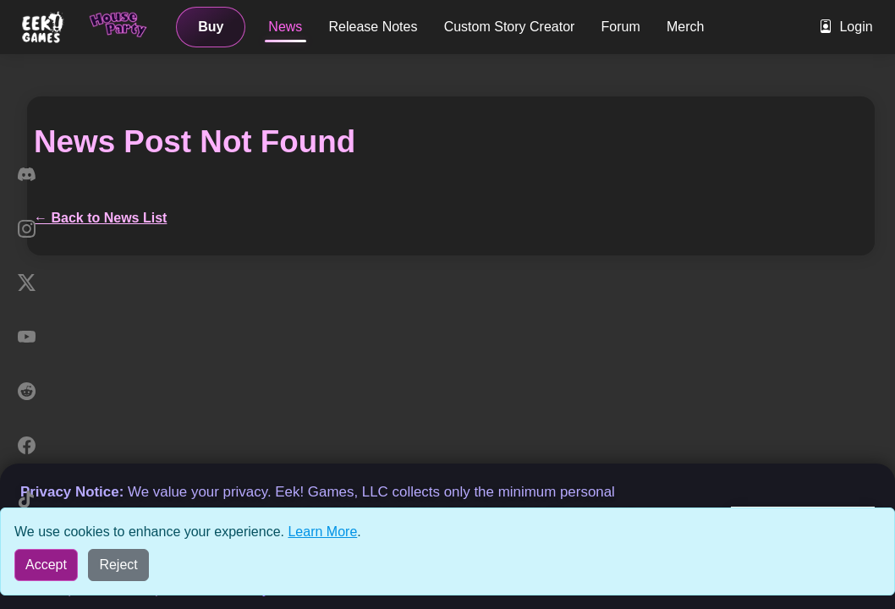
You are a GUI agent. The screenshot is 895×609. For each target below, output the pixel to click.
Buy (210, 26)
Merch (685, 26)
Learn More (322, 531)
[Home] (119, 27)
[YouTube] (26, 336)
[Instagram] (26, 228)
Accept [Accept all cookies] (46, 564)
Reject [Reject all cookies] (118, 564)
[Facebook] (26, 445)
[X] (26, 282)
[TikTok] (26, 499)
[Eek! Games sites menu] (43, 27)
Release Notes (373, 26)
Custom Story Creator (509, 26)
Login (845, 27)
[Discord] (26, 174)
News (285, 26)
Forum (620, 26)
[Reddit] (26, 390)
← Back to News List (100, 218)
